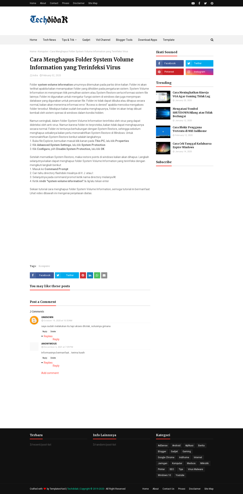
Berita (201, 445)
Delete (53, 331)
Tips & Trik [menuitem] (68, 39)
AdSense (162, 445)
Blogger (162, 451)
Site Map (92, 3)
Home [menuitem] (33, 39)
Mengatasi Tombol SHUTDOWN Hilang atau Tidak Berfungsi (192, 112)
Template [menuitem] (169, 39)
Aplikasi (189, 445)
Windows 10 (164, 475)
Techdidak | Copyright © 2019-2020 (86, 488)
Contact (54, 3)
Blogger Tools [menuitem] (124, 39)
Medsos (191, 463)
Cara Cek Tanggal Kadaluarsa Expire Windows (192, 145)
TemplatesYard (58, 488)
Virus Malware (195, 469)
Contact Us (168, 488)
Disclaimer (79, 3)
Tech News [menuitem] (49, 39)
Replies (48, 336)
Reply (44, 331)
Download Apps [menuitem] (147, 39)
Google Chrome (166, 457)
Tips (181, 469)
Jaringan (162, 463)
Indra (35, 75)
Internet (198, 457)
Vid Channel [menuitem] (103, 39)
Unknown (47, 317)
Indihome (184, 457)
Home (33, 3)
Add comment (50, 373)
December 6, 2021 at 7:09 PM (58, 347)
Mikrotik (204, 463)
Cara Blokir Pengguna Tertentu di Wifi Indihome (190, 129)
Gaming (187, 451)
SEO (172, 469)
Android (176, 445)
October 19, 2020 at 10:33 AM (58, 320)
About (43, 3)
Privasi (65, 3)
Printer (161, 469)
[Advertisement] (184, 270)
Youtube (180, 475)
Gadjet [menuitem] (86, 39)
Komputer (43, 51)
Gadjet (174, 451)
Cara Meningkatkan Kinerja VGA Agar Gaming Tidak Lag (191, 94)
